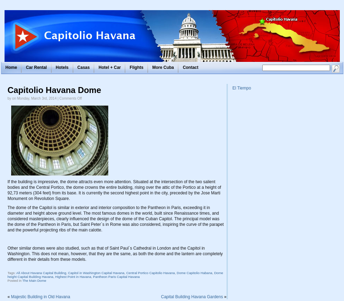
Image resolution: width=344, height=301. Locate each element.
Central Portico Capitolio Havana (150, 273)
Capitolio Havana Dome (54, 90)
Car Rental (36, 67)
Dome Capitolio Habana (194, 273)
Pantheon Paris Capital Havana (116, 277)
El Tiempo (242, 88)
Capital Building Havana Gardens (192, 296)
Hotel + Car (109, 67)
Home (11, 67)
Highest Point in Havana (73, 277)
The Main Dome (34, 280)
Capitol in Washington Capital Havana (96, 273)
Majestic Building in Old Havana (40, 296)
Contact (190, 67)
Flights (136, 67)
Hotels (62, 67)
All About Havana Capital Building (41, 273)
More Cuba (163, 67)
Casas (84, 67)
